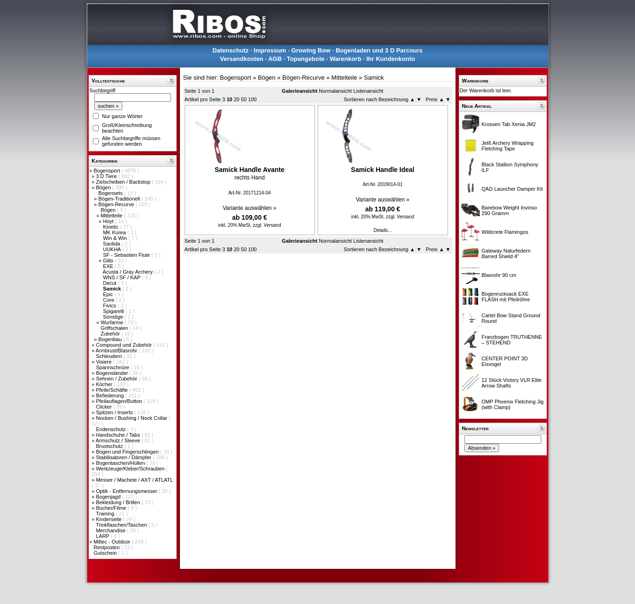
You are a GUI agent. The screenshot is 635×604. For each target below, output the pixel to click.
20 (236, 99)
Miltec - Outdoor (113, 541)
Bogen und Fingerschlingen (128, 452)
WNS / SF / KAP (122, 277)
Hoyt (109, 221)
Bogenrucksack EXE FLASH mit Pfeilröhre (506, 296)
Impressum (270, 50)
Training (105, 513)
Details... (383, 230)
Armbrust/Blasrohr (117, 350)
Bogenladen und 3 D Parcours (379, 50)
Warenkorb (345, 58)
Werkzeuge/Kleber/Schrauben (131, 468)
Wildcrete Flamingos (505, 232)
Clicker (104, 407)
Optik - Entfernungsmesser (127, 491)
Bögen (104, 187)
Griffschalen (115, 328)
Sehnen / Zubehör (117, 378)
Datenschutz (230, 50)
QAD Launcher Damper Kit (512, 189)
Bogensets (111, 193)
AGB (275, 58)
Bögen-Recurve (117, 204)
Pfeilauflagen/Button (120, 401)
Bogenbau (110, 339)
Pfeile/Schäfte (112, 390)
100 (252, 99)
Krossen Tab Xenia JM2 (509, 124)
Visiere (104, 362)
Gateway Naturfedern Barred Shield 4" (506, 253)
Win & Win (115, 238)
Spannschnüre (113, 367)
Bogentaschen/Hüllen (121, 463)
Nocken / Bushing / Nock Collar (132, 418)
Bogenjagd (109, 497)
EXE (109, 266)
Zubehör (111, 333)
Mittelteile (112, 215)
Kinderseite (109, 519)
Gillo (109, 260)
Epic (108, 294)
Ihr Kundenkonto (390, 58)
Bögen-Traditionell (120, 198)
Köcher (105, 384)
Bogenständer (113, 373)
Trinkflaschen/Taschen (122, 525)
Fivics (110, 305)
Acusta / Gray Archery (128, 272)
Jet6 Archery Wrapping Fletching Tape (508, 145)
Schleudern (110, 356)
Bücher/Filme (112, 508)
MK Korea (115, 232)
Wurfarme (113, 322)
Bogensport (107, 170)
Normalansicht (335, 91)
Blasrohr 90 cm (499, 275)
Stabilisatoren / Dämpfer (124, 457)
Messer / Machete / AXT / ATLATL (134, 480)
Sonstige (114, 317)
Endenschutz (111, 429)
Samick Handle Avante (249, 169)
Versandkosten (241, 58)
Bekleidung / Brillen (119, 502)
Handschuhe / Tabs (119, 435)
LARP (103, 536)
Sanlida (112, 243)
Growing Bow (311, 50)
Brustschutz (110, 446)
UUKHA (112, 249)
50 (244, 99)
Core (109, 300)
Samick (374, 77)
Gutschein (106, 553)
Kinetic (111, 227)
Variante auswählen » (249, 208)
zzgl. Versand (267, 225)
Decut (110, 283)
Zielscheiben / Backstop (124, 182)
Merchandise (111, 530)
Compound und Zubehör (124, 345)
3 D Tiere (107, 176)
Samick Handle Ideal (382, 169)
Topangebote (306, 58)
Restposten (107, 547)
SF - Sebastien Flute (127, 255)
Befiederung (110, 395)
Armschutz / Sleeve (119, 440)
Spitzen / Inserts (115, 412)
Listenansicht (368, 91)
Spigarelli (114, 311)
